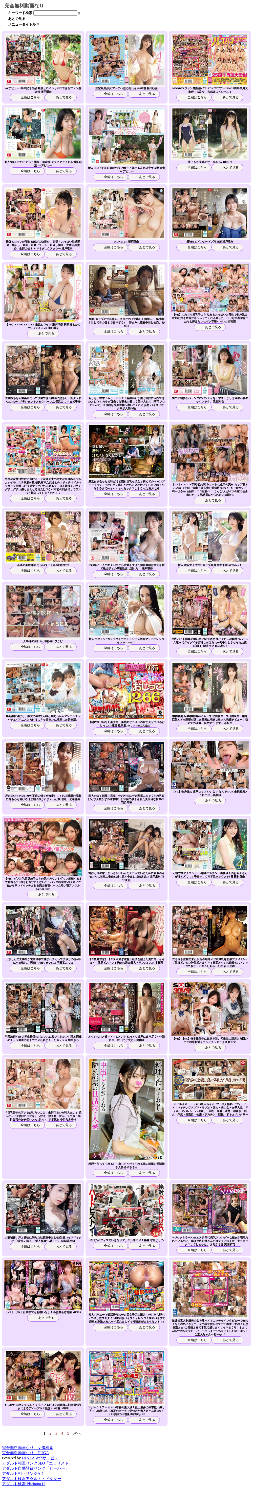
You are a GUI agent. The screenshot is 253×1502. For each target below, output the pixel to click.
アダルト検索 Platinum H (23, 1484)
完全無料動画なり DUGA (25, 1453)
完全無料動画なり (24, 5)
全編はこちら (29, 97)
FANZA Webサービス (40, 1458)
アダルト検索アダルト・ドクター (31, 1479)
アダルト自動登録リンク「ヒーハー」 (35, 1468)
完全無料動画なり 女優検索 (27, 1448)
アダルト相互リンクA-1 (23, 1473)
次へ (77, 1433)
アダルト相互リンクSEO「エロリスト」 (37, 1463)
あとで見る (16, 19)
